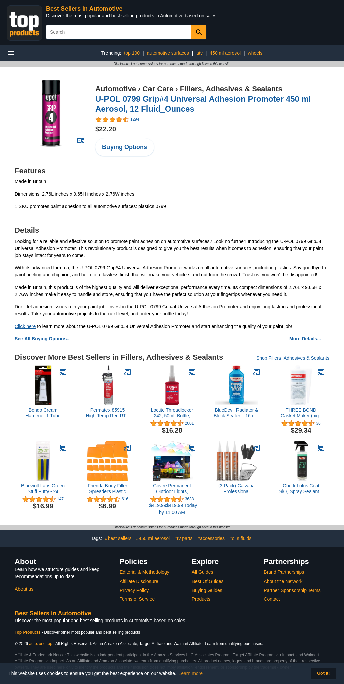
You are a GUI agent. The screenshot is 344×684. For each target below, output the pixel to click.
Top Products (28, 632)
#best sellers (118, 538)
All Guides (202, 572)
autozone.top (40, 643)
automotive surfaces (168, 53)
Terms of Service (137, 599)
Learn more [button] (191, 673)
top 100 (132, 53)
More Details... (305, 338)
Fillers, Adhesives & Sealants (231, 89)
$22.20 (105, 129)
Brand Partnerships (284, 572)
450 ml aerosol (225, 53)
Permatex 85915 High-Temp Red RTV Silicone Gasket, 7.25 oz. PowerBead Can (107, 413)
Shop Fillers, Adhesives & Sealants (292, 358)
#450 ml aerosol (153, 538)
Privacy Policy (134, 590)
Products (201, 599)
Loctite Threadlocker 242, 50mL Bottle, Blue (172, 413)
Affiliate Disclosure (139, 581)
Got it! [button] (323, 673)
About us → (27, 589)
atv (199, 53)
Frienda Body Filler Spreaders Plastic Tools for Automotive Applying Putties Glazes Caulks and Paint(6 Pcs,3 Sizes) (107, 489)
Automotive (115, 89)
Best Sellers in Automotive (84, 8)
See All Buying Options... (43, 338)
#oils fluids (240, 538)
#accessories (211, 538)
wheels (255, 53)
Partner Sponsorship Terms (292, 590)
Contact (272, 599)
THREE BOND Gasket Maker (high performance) (301, 413)
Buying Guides (207, 590)
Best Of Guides (208, 581)
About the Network (283, 581)
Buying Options (124, 147)
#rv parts (183, 538)
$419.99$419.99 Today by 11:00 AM (172, 509)
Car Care (158, 89)
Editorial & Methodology (144, 572)
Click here (25, 326)
